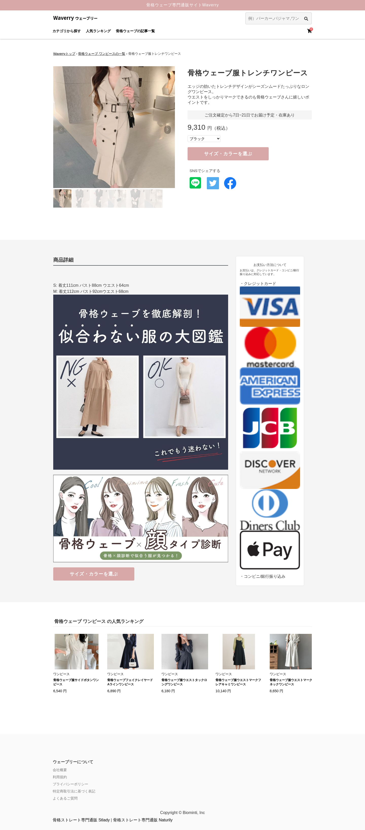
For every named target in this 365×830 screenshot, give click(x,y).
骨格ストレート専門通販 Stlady (81, 820)
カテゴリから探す (66, 31)
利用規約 (60, 777)
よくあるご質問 (65, 798)
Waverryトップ (64, 54)
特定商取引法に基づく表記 (74, 791)
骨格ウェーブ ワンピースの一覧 (101, 54)
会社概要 (60, 770)
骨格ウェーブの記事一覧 (135, 31)
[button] (167, 129)
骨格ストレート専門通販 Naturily (143, 820)
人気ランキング (98, 31)
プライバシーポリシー (70, 784)
